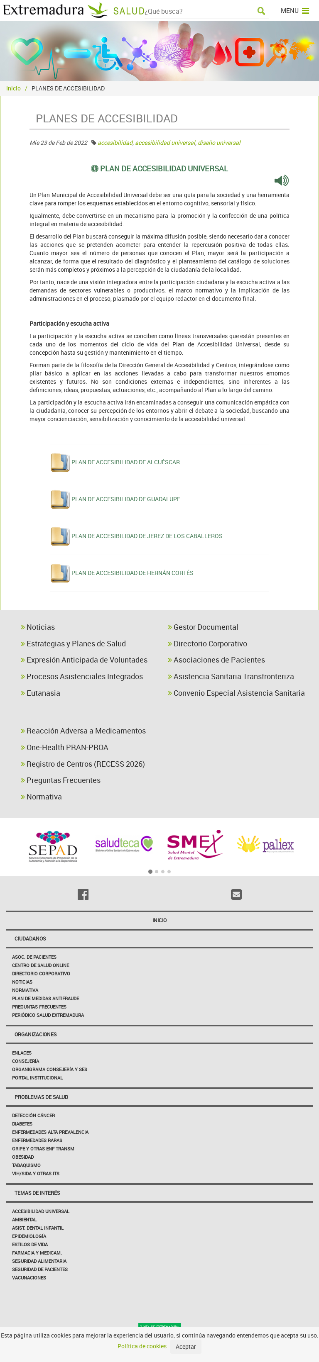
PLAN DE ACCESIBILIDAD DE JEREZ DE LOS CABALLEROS (147, 536)
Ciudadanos (30, 938)
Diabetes (22, 1124)
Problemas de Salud (41, 1097)
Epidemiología (29, 1236)
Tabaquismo (26, 1165)
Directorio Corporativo (207, 643)
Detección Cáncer (33, 1115)
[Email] (236, 894)
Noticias (38, 627)
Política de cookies (142, 1346)
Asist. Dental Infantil (38, 1228)
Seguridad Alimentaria (39, 1261)
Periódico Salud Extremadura (48, 1015)
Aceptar (186, 1346)
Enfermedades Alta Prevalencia (50, 1132)
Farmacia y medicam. (37, 1253)
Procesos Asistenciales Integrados (82, 676)
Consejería (25, 1061)
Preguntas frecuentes (39, 1007)
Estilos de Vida (30, 1244)
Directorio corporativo (41, 973)
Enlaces (22, 1053)
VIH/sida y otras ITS (35, 1173)
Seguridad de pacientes (40, 1269)
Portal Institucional (37, 1077)
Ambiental (24, 1219)
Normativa (41, 797)
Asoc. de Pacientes (34, 957)
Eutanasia (40, 693)
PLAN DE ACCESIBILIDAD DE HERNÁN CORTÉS (132, 573)
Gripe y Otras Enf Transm (43, 1148)
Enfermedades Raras (37, 1140)
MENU (295, 10)
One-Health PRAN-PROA (64, 747)
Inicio (13, 88)
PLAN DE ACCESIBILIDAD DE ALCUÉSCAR (125, 462)
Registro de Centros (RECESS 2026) (83, 764)
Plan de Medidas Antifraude (45, 998)
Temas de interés (37, 1192)
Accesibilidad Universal (40, 1211)
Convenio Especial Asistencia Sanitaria (236, 693)
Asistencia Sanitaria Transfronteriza (231, 676)
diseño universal (219, 142)
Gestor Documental (203, 627)
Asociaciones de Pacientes (216, 660)
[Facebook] (83, 894)
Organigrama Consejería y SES (49, 1069)
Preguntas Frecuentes (61, 780)
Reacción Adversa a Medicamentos (83, 731)
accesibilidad (115, 142)
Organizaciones (35, 1034)
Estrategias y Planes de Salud (73, 643)
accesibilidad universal (165, 142)
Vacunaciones (29, 1277)
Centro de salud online (40, 965)
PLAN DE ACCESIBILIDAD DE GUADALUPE (125, 499)
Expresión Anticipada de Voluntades (84, 660)
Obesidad (23, 1157)
